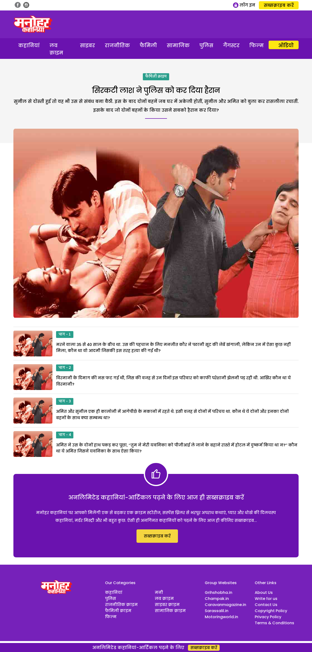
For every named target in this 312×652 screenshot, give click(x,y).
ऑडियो (286, 45)
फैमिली (148, 45)
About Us (264, 592)
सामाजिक (178, 45)
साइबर (87, 45)
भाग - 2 (64, 367)
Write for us (266, 598)
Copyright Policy (271, 611)
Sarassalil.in (216, 611)
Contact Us (266, 604)
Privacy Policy (268, 617)
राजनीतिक (117, 45)
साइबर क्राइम (167, 604)
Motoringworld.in (221, 617)
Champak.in (217, 598)
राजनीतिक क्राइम (121, 604)
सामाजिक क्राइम (170, 611)
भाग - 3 (64, 401)
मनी (159, 592)
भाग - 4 (64, 435)
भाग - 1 (64, 334)
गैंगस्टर (231, 45)
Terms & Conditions (274, 623)
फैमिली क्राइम (156, 76)
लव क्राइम (56, 49)
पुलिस (206, 45)
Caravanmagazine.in (225, 604)
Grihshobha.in (218, 592)
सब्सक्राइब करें (279, 5)
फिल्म (256, 45)
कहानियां (29, 45)
